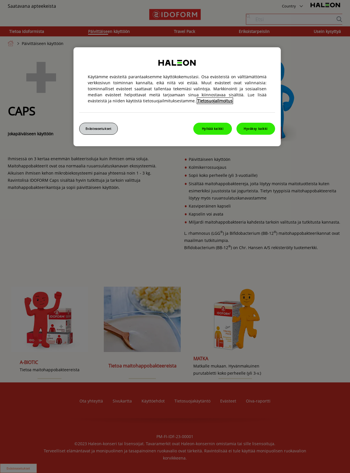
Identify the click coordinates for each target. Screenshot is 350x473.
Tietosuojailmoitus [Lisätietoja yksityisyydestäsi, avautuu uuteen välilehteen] (214, 100)
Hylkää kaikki (212, 128)
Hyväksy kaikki (256, 128)
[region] (177, 96)
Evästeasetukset (98, 128)
